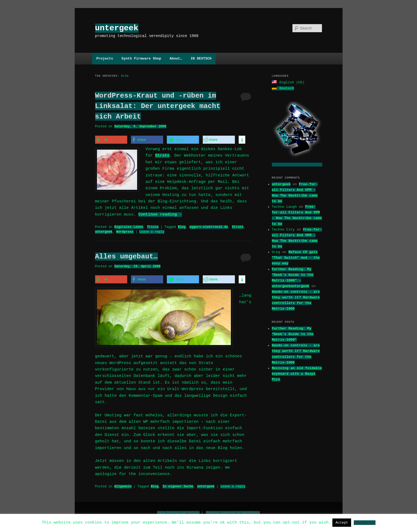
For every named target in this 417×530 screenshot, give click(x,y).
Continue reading (160, 214)
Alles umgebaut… (126, 256)
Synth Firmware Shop (141, 58)
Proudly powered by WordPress (233, 511)
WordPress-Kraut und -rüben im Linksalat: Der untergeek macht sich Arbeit (157, 106)
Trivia (153, 226)
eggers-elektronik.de (208, 226)
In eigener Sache (178, 485)
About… (176, 58)
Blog (182, 226)
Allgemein (123, 485)
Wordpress (125, 231)
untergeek (116, 28)
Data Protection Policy (178, 511)
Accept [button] (342, 522)
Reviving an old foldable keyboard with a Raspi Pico (297, 373)
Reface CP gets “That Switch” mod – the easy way (296, 257)
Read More (364, 522)
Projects (104, 58)
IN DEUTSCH (201, 58)
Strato (162, 155)
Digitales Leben (128, 226)
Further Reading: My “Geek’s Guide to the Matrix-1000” (293, 333)
